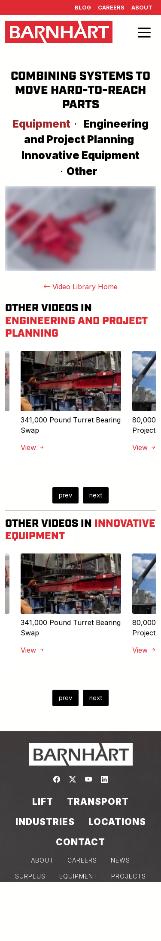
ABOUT (42, 860)
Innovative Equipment (80, 155)
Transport (98, 801)
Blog (83, 7)
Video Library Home (80, 286)
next (95, 495)
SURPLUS (30, 876)
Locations (117, 821)
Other (82, 171)
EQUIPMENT (78, 876)
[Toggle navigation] (144, 32)
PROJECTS (128, 876)
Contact (80, 842)
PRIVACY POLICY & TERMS (80, 892)
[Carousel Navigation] (80, 495)
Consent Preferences (81, 924)
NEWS (120, 860)
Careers (111, 7)
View (33, 447)
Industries (45, 821)
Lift (42, 801)
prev (65, 495)
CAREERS (82, 860)
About (141, 7)
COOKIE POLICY (80, 908)
